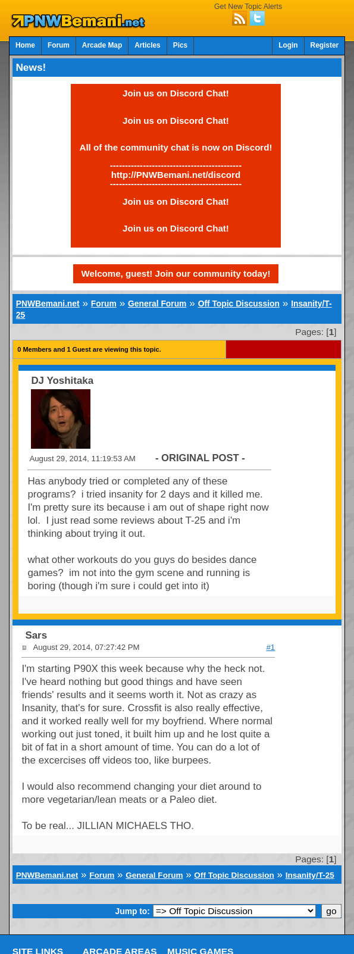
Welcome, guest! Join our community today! (176, 273)
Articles (147, 45)
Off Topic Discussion (239, 303)
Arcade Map (102, 45)
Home (25, 45)
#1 (270, 647)
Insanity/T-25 (310, 875)
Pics (180, 45)
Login (287, 45)
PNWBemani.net (48, 303)
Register (325, 45)
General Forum (157, 303)
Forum (59, 45)
